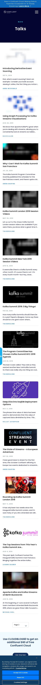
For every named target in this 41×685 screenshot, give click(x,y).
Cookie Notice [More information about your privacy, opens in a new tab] (21, 668)
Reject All (20, 677)
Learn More (24, 6)
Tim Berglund (9, 231)
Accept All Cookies (20, 673)
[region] (20, 670)
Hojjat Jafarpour (11, 422)
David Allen (8, 136)
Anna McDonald (10, 88)
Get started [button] (20, 655)
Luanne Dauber (9, 564)
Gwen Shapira (9, 183)
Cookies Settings (20, 682)
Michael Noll (8, 612)
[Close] (36, 658)
